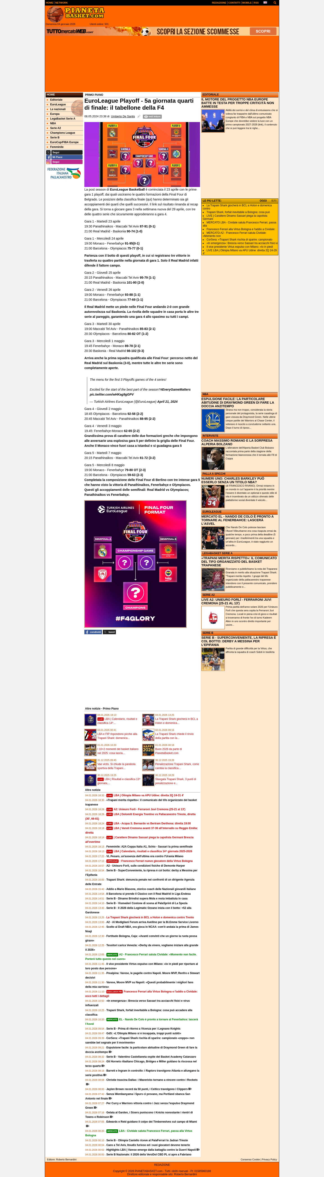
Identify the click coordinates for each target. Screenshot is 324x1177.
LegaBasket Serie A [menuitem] (61, 118)
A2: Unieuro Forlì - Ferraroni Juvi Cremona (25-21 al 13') (145, 809)
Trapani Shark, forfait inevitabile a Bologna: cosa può (238, 212)
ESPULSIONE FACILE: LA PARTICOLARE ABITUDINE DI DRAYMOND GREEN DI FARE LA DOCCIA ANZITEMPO (237, 402)
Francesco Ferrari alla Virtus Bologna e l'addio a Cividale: (241, 229)
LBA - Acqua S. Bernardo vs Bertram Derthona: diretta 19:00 (148, 823)
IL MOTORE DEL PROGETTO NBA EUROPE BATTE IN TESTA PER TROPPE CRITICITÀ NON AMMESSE (237, 103)
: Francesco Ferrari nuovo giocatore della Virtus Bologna (149, 861)
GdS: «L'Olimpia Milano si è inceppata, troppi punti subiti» (143, 1033)
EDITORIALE (210, 94)
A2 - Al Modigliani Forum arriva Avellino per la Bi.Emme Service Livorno (152, 922)
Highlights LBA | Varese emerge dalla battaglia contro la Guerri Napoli (151, 1149)
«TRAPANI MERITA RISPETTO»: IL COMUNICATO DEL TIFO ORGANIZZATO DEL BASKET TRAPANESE (239, 561)
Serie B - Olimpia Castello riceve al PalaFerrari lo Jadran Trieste (147, 1140)
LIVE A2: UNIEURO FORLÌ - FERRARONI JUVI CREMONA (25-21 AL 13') (236, 601)
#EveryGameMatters (175, 389)
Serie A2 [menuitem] (54, 128)
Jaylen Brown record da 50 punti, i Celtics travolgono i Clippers (147, 1089)
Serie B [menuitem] (53, 137)
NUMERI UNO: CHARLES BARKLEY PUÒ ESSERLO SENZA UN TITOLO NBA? (232, 480)
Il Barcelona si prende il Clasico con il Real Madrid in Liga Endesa (148, 893)
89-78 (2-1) (132, 346)
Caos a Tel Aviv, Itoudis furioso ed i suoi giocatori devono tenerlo (148, 1145)
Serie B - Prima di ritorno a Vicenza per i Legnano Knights (143, 1028)
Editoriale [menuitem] (55, 99)
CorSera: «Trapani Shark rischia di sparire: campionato (239, 239)
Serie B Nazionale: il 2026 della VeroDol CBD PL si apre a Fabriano (148, 1154)
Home (51, 94)
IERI (274, 200)
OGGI (263, 200)
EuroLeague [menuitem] (56, 104)
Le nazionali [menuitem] (56, 109)
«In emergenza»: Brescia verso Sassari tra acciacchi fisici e (242, 243)
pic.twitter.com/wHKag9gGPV (112, 394)
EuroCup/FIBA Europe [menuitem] (63, 142)
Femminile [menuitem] (55, 147)
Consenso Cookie (250, 1159)
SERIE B (207, 632)
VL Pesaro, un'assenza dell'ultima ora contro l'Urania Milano (144, 856)
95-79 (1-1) (147, 277)
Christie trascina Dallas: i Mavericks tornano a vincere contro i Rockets (152, 1079)
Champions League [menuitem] (61, 132)
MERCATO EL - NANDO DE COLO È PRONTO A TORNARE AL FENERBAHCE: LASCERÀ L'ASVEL (237, 520)
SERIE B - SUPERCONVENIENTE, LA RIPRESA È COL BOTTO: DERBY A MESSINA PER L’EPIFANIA (238, 641)
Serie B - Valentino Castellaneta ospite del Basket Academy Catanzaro (151, 1056)
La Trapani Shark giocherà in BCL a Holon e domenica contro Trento (150, 917)
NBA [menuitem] (51, 123)
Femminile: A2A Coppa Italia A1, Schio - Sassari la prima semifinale (149, 846)
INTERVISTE (210, 435)
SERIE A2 (208, 594)
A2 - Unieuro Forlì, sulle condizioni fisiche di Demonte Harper (145, 865)
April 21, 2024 (167, 401)
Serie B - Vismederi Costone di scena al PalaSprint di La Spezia (147, 903)
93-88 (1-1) (132, 294)
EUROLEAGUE (212, 511)
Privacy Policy (269, 1159)
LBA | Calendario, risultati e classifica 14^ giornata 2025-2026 (149, 851)
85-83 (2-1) (147, 329)
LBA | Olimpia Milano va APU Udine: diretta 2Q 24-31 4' (145, 795)
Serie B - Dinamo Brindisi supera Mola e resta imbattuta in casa (147, 898)
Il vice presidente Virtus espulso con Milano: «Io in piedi (240, 246)
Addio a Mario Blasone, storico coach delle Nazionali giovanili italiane (151, 889)
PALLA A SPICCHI (213, 473)
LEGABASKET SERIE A (217, 553)
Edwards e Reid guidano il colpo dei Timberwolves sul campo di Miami (151, 1121)
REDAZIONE (162, 1164)
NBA (205, 394)
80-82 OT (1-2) (137, 334)
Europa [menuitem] (53, 114)
